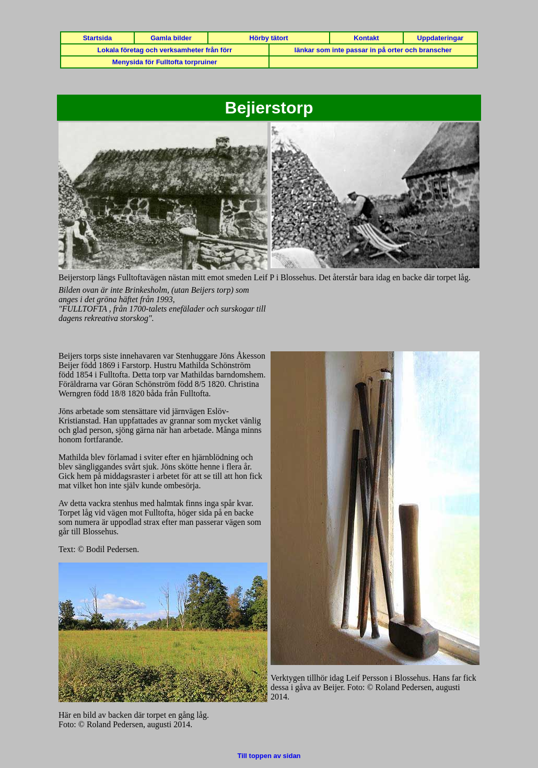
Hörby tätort (268, 38)
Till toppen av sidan (268, 756)
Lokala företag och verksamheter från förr (164, 50)
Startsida (97, 38)
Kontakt (366, 38)
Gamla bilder (171, 38)
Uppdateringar (440, 38)
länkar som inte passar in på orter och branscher (373, 50)
